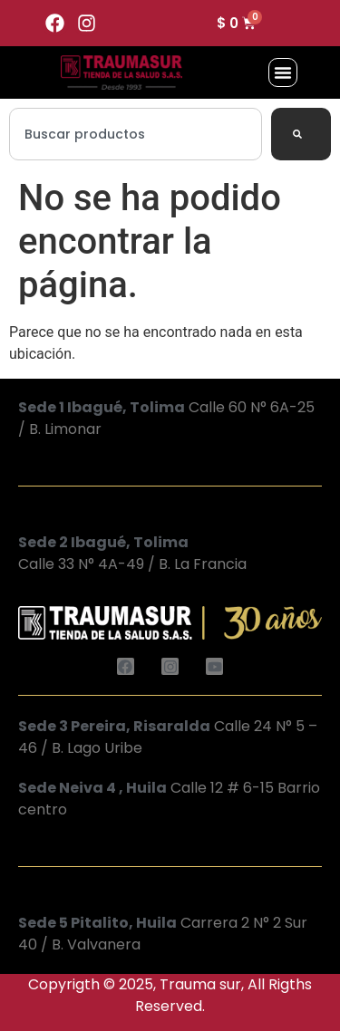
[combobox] (135, 134)
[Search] (301, 134)
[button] (282, 72)
